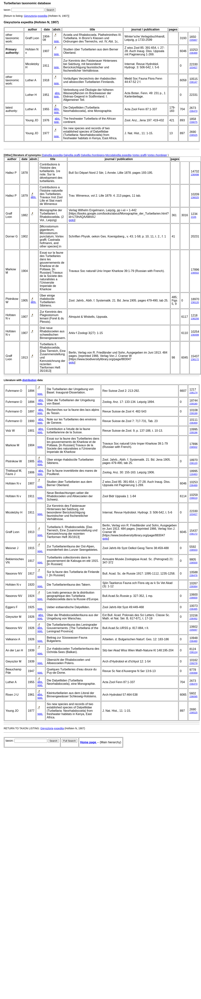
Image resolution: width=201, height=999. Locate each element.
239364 (193, 586)
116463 (193, 474)
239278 (193, 663)
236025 (195, 197)
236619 (193, 498)
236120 (195, 302)
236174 (193, 392)
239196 (193, 432)
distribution (29, 380)
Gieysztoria (30, 15)
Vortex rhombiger (157, 155)
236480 (193, 641)
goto (71, 220)
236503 (193, 550)
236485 (193, 609)
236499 (195, 334)
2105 (193, 217)
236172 (195, 359)
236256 (195, 318)
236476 (193, 575)
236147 (193, 82)
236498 (195, 174)
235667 (193, 40)
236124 (193, 652)
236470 (193, 111)
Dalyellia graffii (71, 155)
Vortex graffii (139, 155)
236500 (193, 562)
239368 (193, 672)
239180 (193, 403)
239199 (193, 413)
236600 (193, 597)
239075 (193, 122)
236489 (193, 53)
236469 (193, 422)
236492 (193, 618)
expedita (42, 15)
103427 (193, 67)
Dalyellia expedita (52, 155)
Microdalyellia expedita (118, 155)
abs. (57, 93)
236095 (193, 696)
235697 (193, 629)
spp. (56, 41)
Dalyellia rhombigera (93, 155)
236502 (195, 272)
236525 (193, 135)
